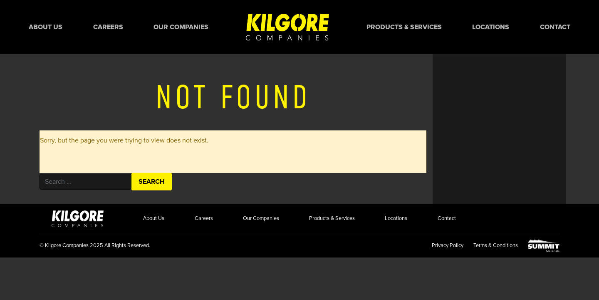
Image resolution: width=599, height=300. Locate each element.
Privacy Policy (447, 245)
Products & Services (404, 27)
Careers (108, 27)
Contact (555, 27)
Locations (490, 27)
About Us (45, 27)
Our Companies (180, 27)
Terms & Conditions (495, 245)
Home (287, 26)
